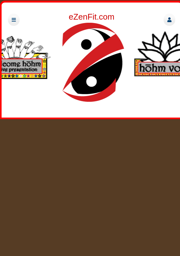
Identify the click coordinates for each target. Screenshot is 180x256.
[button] (169, 20)
